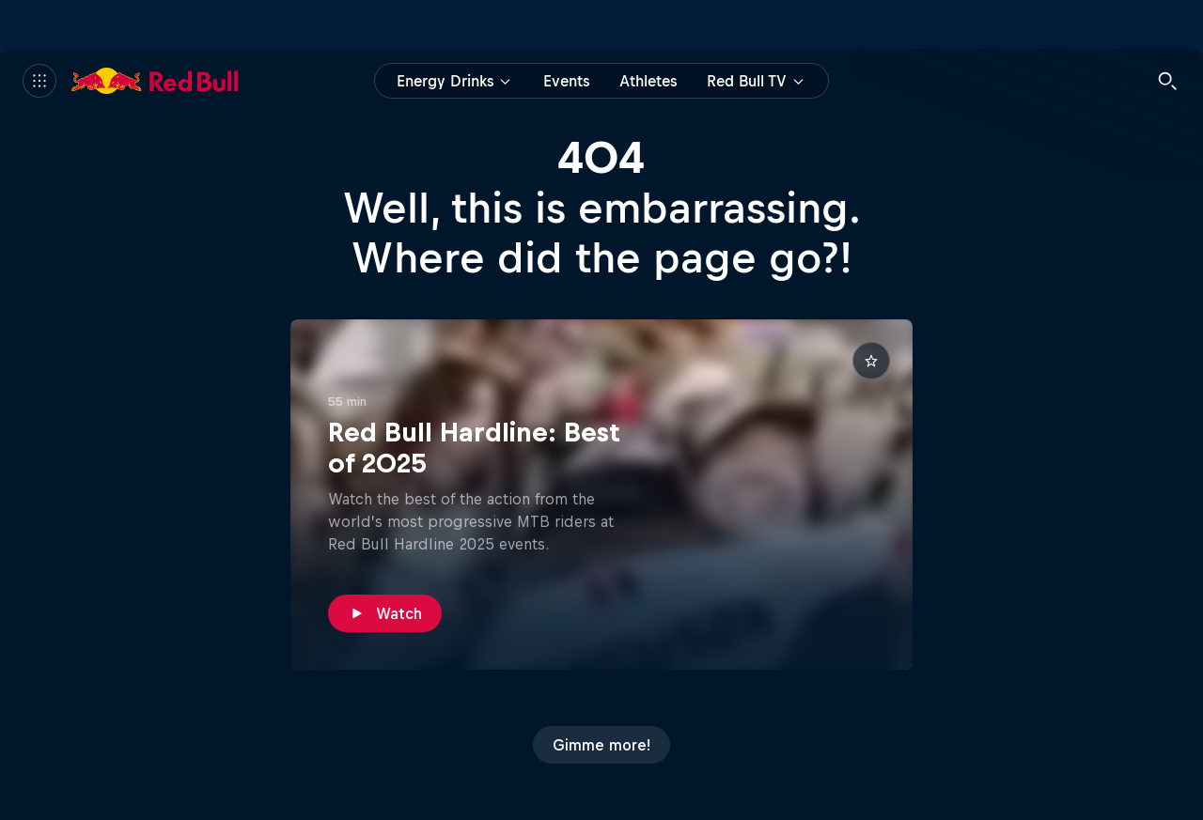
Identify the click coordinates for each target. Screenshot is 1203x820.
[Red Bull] (155, 81)
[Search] (1167, 81)
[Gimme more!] (601, 745)
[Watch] (385, 613)
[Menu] (39, 81)
